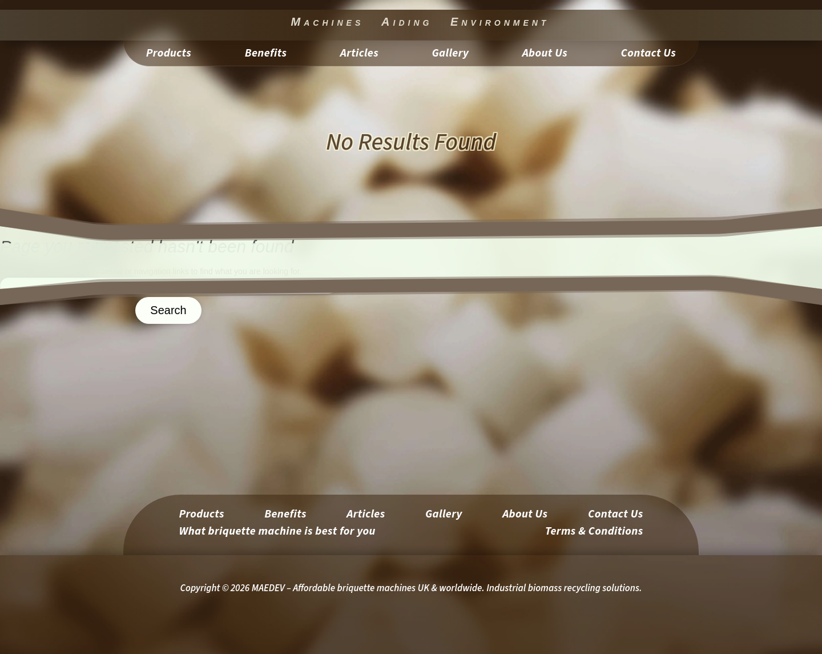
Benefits (266, 55)
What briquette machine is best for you (277, 533)
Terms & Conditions (594, 533)
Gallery (450, 55)
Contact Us (648, 55)
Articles (359, 55)
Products (168, 55)
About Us (544, 55)
